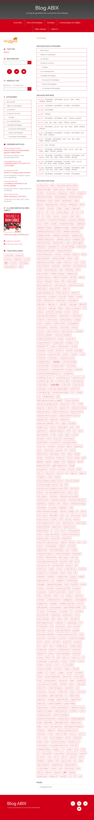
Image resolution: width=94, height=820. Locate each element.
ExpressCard (49, 450)
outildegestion (67, 600)
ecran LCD (57, 439)
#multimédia (41, 201)
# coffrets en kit (42, 185)
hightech (82, 473)
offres (56, 596)
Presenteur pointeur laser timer (66, 634)
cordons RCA (74, 389)
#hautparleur (63, 193)
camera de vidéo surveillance (46, 316)
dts (78, 427)
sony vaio (52, 692)
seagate (61, 673)
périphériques (67, 615)
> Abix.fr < (54, 29)
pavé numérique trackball (72, 607)
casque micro (70, 339)
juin (46, 123)
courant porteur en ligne (60, 392)
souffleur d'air (62, 692)
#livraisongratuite (60, 197)
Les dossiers (11, 110)
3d (72, 212)
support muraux (42, 707)
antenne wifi (81, 247)
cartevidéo (79, 331)
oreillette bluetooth (53, 600)
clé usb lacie (41, 350)
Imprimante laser (42, 500)
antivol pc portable (58, 258)
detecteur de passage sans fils (47, 404)
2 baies (66, 208)
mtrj (75, 573)
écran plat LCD (55, 442)
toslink (39, 742)
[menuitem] (17, 22)
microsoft (63, 561)
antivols (69, 258)
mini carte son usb (43, 565)
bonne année (41, 297)
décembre (49, 106)
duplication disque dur (57, 431)
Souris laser (81, 692)
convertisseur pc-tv (63, 377)
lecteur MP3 (66, 538)
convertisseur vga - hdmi (45, 381)
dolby (63, 423)
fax (66, 450)
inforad (65, 504)
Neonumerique (72, 580)
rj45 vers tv (75, 657)
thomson (82, 734)
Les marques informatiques (17, 137)
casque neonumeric (43, 343)
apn (77, 258)
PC (84, 607)
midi (70, 561)
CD (77, 343)
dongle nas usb (42, 427)
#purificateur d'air (51, 204)
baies (78, 270)
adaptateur (80, 224)
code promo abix (54, 354)
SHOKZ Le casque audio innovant (17, 173)
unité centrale (58, 753)
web (78, 768)
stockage (51, 699)
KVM (61, 519)
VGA (57, 761)
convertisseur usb (78, 377)
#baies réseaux (59, 189)
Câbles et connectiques (14, 106)
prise (81, 634)
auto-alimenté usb (79, 266)
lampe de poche (68, 523)
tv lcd (76, 749)
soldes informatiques (55, 688)
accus (39, 224)
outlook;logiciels (80, 600)
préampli (75, 630)
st (66, 696)
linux (78, 542)
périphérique (56, 615)
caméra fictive (76, 316)
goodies (48, 462)
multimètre (51, 577)
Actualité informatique (67, 224)
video (81, 761)
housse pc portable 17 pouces (47, 485)
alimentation (41, 247)
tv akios (69, 749)
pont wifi (76, 626)
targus (39, 726)
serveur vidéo (78, 676)
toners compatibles (56, 738)
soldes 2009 (81, 684)
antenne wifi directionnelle (45, 251)
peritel (77, 615)
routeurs (64, 661)
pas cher (80, 603)
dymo (80, 431)
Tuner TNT (74, 745)
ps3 (38, 646)
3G (77, 212)
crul (38, 396)
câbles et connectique (73, 308)
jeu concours (76, 515)
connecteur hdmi (42, 366)
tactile (39, 722)
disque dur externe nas (60, 412)
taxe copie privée (56, 726)
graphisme (71, 462)
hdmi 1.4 (40, 473)
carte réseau (64, 327)
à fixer (49, 216)
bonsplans (52, 297)
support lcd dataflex (54, 703)
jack (62, 515)
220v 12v (40, 212)
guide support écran (59, 465)
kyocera (76, 519)
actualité (54, 224)
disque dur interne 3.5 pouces (69, 416)
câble (20, 267)
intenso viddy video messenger (47, 511)
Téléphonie (17, 259)
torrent (68, 738)
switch (82, 711)
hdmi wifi (60, 473)
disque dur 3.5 (64, 408)
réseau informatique (63, 653)
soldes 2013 (41, 688)
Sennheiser (79, 673)
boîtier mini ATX (55, 289)
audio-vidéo (56, 266)
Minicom (69, 565)
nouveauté (49, 588)
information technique (78, 504)
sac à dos (49, 665)
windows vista (42, 776)
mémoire (40, 557)
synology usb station (44, 715)
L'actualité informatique (14, 125)
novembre (49, 100)
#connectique (51, 193)
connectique (71, 366)
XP (75, 776)
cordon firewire (42, 385)
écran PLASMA (42, 442)
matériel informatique (63, 554)
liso (85, 542)
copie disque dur (77, 381)
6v (38, 216)
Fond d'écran (49, 458)
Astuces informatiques (16, 133)
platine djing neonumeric (45, 623)
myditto (81, 577)
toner (45, 738)
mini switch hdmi (58, 565)
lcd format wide (74, 531)
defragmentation (48, 396)
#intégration (82, 193)
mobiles (51, 569)
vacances (73, 757)
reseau (51, 653)
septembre (58, 100)
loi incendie (71, 546)
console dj (78, 369)
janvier (49, 101)
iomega (71, 511)
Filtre (63, 454)
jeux (84, 515)
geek (83, 458)
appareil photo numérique (45, 262)
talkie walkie (48, 722)
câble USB (82, 304)
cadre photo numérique (54, 312)
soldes (71, 684)
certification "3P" (42, 346)
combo (82, 354)
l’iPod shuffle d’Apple (56, 550)
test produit (41, 734)
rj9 (83, 657)
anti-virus (58, 254)
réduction (52, 649)
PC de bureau (51, 611)
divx (57, 423)
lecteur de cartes (42, 538)
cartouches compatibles (62, 335)
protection (77, 642)
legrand (63, 542)
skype (72, 680)
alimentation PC (54, 247)
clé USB (26, 259)
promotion (56, 642)
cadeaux (40, 312)
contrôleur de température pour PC (49, 373)
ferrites (72, 450)
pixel (66, 619)
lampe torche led (69, 527)
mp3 (69, 573)
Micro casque (63, 557)
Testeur (50, 734)
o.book (71, 592)
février (42, 101)
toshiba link (77, 738)
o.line (78, 592)
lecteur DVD (55, 538)
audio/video (66, 266)
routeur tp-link (53, 661)
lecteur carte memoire (52, 534)
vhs (75, 761)
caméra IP (40, 320)
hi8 (67, 473)
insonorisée (53, 508)
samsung (75, 669)
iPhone (83, 511)
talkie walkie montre (61, 722)
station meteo (74, 696)
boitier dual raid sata (76, 285)
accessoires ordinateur (76, 220)
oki (62, 596)
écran (49, 439)
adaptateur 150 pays (44, 227)
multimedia (40, 577)
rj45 (58, 657)
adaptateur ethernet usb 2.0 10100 (48, 231)
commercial (41, 358)
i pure (70, 492)
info (58, 504)
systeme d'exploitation (61, 715)
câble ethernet (49, 300)
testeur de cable (61, 734)
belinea (81, 277)
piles (53, 619)
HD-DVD (71, 469)
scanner (52, 673)
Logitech (62, 546)
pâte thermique (42, 607)
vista (60, 768)
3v (82, 212)
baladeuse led (71, 274)
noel (66, 584)
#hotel (72, 193)
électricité (51, 446)
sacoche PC (58, 669)
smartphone (81, 680)
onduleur (69, 596)
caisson (67, 312)
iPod (38, 515)
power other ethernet (63, 630)
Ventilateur (40, 761)
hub (66, 485)
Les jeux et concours (13, 113)
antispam (67, 254)
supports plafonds (61, 711)
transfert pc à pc (73, 742)
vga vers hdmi (66, 761)
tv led (83, 749)
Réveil (48, 657)
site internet (63, 680)
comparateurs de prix (67, 358)
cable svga (72, 304)
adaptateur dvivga (77, 227)
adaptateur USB (78, 239)
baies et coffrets (42, 274)
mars (78, 100)
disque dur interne (77, 412)
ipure (45, 515)
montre (62, 573)
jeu (67, 515)
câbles (60, 308)
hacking (71, 465)
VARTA (81, 757)
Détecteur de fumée (71, 400)
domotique (71, 423)
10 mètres (40, 208)
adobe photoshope (43, 243)
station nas (41, 699)
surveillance (73, 711)
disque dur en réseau (79, 408)
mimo (77, 561)
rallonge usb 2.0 (61, 646)
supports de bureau (77, 707)
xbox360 (63, 776)
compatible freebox (43, 362)
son (77, 688)
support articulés (62, 699)
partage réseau (42, 603)
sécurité (69, 673)
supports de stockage (44, 711)
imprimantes (41, 504)
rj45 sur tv (66, 657)
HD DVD (53, 469)
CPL (72, 392)
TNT (38, 738)
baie (61, 270)
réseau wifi (76, 653)
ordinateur (40, 600)
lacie (58, 523)
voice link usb (69, 768)
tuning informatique (43, 749)
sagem (67, 669)
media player (77, 554)
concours (13, 263)
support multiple (69, 703)
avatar (39, 270)
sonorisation (41, 692)
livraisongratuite (51, 546)
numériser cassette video (57, 592)
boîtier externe (42, 289)
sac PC (57, 665)
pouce (50, 630)
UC (38, 753)
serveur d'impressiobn (53, 676)
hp (61, 485)
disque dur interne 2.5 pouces (47, 416)
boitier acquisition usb (44, 285)
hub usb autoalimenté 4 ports (55, 492)
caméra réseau (52, 320)
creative (79, 392)
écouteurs (40, 439)
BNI (63, 281)
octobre (66, 106)
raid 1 (51, 646)
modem (59, 569)
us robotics (41, 757)
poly (69, 626)
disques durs (65, 419)
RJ (53, 657)
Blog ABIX (47, 8)
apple (59, 262)
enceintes (61, 446)
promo (39, 642)
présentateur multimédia (45, 634)
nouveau (40, 588)
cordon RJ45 (9, 255)
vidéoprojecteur (57, 765)
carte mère (53, 327)
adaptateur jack (77, 235)
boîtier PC (66, 289)
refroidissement (64, 649)
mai (50, 123)
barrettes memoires (43, 277)
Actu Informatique (35, 23)
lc (51, 531)
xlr (70, 776)
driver (72, 427)
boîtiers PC (75, 293)
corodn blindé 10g (43, 392)
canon (39, 323)
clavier (53, 346)
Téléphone (40, 730)
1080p (59, 208)
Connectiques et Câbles (69, 23)
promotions (67, 642)
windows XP (54, 776)
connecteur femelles (69, 362)
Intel (71, 508)
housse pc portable (72, 481)
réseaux (40, 657)
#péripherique (67, 201)
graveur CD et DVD (43, 465)
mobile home (41, 569)
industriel (51, 504)
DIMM (80, 404)
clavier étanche (63, 346)
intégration (63, 508)
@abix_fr (7, 52)
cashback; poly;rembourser (46, 339)
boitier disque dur (60, 285)
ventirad (50, 761)
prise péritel (52, 638)
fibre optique (54, 454)
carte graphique (73, 323)
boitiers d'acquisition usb (45, 293)
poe (52, 626)
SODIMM (63, 684)
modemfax (82, 569)
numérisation (41, 592)
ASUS (76, 262)
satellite (39, 673)
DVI (74, 431)
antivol (84, 254)
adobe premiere (58, 243)
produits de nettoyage (76, 638)
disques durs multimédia (45, 423)
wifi (6, 263)
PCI (71, 611)
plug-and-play (72, 623)
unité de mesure (71, 753)
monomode (53, 573)
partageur (54, 603)
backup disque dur (51, 270)
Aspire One (67, 262)
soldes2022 (69, 688)
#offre (57, 201)
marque (74, 550)
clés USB (69, 350)
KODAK (53, 519)
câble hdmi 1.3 (52, 304)
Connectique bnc (42, 369)
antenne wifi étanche (64, 251)
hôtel (50, 477)
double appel (62, 427)
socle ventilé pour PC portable (47, 684)
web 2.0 (40, 772)
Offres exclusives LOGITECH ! (15, 196)
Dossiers (51, 23)
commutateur (52, 358)
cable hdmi (40, 304)
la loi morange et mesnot (45, 523)
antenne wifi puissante (44, 254)
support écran (75, 699)
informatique (24, 263)
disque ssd (54, 419)
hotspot (57, 477)
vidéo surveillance (43, 765)
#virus (82, 204)
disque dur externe (43, 412)
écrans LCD (41, 446)
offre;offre (47, 596)
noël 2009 (74, 584)
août (65, 118)
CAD (84, 308)
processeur (62, 638)
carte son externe (52, 331)
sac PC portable (68, 665)
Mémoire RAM (51, 557)
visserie (53, 768)
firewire (39, 458)
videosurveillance (10, 267)
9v (43, 216)
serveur (39, 676)
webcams (57, 772)
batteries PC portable (60, 277)
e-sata (60, 435)
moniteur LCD (42, 573)
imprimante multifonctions (77, 500)
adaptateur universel (63, 239)
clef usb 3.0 (59, 350)
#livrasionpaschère (75, 197)
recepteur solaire (75, 646)
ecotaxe (75, 435)
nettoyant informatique (54, 584)
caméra (75, 312)
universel (83, 753)
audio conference (43, 266)
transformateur (42, 745)
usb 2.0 (56, 757)
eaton (67, 435)
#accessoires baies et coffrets (67, 185)
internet (63, 511)
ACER (46, 224)
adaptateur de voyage (61, 227)
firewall (77, 454)
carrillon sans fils (59, 323)
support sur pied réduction (59, 707)
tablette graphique (78, 719)
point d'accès (60, 626)
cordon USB (66, 385)
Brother (71, 297)
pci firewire (79, 611)
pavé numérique (55, 607)
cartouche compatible (44, 335)
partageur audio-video (67, 603)
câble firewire (61, 300)
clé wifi (50, 350)
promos (47, 642)
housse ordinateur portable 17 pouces (50, 481)
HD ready (62, 469)
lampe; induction (42, 531)
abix (78, 216)
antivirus (76, 254)
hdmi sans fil (50, 473)
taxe (46, 726)
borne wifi (62, 297)
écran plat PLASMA (69, 442)
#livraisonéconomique (44, 197)
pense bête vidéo (43, 615)
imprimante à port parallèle (69, 496)
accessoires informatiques (57, 220)
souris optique (42, 696)
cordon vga (41, 389)
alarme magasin (78, 243)
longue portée (42, 550)
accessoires (41, 220)
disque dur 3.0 (52, 408)
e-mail (53, 435)
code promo (41, 354)
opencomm (78, 596)
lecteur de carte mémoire (71, 534)
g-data (77, 458)
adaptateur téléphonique (45, 239)
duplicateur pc (42, 431)
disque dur (19, 255)
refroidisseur (76, 649)
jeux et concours (42, 519)
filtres (70, 454)
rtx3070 (80, 661)
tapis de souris (76, 722)
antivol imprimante (43, 258)
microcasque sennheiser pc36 (47, 561)
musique (73, 577)
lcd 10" (63, 531)
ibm (76, 492)
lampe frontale (81, 523)
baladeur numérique (57, 274)
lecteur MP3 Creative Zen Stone (47, 542)
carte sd (74, 327)
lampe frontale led (43, 527)
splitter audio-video (56, 696)
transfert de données (58, 742)
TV (63, 749)
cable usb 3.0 (41, 308)
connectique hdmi (57, 369)
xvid (80, 776)
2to (53, 212)
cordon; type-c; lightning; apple (57, 389)
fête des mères (42, 454)
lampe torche (56, 527)
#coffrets (40, 193)
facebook (8, 259)
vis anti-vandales (42, 768)
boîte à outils (72, 281)
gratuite (80, 462)
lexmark (71, 542)
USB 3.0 (64, 757)
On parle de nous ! (46, 787)
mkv (76, 565)
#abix (52, 185)
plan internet (75, 619)
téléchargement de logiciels (73, 726)
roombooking (41, 661)
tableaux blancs (64, 719)
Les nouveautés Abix (13, 121)
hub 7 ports (74, 488)
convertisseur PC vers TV (45, 377)
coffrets (65, 354)
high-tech (74, 473)
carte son (40, 331)
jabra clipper (54, 515)
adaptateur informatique (61, 235)
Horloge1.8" (41, 477)
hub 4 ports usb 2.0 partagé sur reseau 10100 (52, 488)
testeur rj (73, 734)
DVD (68, 431)
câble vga (52, 308)
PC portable (63, 611)
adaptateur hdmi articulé (71, 231)
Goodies (11, 117)
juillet (66, 100)
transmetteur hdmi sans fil (59, 745)
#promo (40, 204)
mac (67, 550)
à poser (64, 216)
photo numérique (43, 619)
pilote (59, 619)
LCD (56, 531)
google (56, 462)
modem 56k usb (70, 569)
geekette (40, 462)
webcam (48, 772)
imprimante (53, 496)
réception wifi (41, 649)
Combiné (74, 354)
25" (47, 212)
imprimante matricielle (59, 500)
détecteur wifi (64, 404)
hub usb (40, 492)
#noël (50, 201)
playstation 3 (60, 623)
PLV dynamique (42, 626)
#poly (76, 201)
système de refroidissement (46, 719)
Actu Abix (18, 23)
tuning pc (56, 749)
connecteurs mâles (58, 366)
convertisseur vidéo (62, 381)
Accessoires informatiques (17, 129)
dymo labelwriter (42, 435)
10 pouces (50, 208)
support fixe (41, 703)
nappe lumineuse (43, 580)
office (39, 596)
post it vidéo (41, 630)
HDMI (79, 469)
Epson (69, 446)
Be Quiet (73, 277)
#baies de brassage (44, 189)
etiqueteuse (78, 446)
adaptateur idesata (43, 235)
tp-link (46, 742)
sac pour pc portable (44, 669)
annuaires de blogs (68, 247)
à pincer (56, 216)
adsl (68, 243)
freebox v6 (60, 458)
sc (46, 673)
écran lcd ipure (69, 439)
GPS (63, 462)
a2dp (72, 216)
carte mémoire (42, 327)
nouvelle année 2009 (63, 588)
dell (58, 396)
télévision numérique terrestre (67, 730)
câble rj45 (63, 304)
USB (49, 757)
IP (77, 511)
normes (83, 584)
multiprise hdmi (62, 577)
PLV (80, 623)
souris (72, 692)
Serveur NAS (67, 676)
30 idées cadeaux (62, 212)
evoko (39, 450)
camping (77, 320)
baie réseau (69, 270)
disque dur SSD (42, 419)
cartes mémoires (67, 331)
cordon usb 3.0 (78, 385)
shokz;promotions (50, 680)
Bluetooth (48, 281)
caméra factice (64, 316)
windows (72, 772)
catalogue (69, 343)
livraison (40, 546)
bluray (57, 281)
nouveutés (76, 588)
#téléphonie (73, 204)
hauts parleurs (42, 469)
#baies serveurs (72, 189)
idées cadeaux (42, 496)
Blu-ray (39, 281)
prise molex (41, 638)
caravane (48, 323)
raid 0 (45, 646)
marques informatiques (45, 554)
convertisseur (68, 373)
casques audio (58, 343)
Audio (83, 262)
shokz (39, 680)
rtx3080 (40, 665)
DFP (73, 404)
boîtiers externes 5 (63, 293)
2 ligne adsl (75, 208)
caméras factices (65, 320)
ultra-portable (47, 753)
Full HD (69, 458)
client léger (78, 350)
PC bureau (40, 611)
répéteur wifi (41, 653)
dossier (52, 427)
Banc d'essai (40, 29)
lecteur (39, 534)
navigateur (60, 580)
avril (72, 100)
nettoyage (40, 584)
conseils (69, 369)
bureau (79, 297)
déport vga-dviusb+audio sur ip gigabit (49, 400)
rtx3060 (72, 661)
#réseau (63, 204)
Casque (60, 339)
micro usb (74, 557)
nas (53, 580)
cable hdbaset (73, 300)
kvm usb (68, 519)
